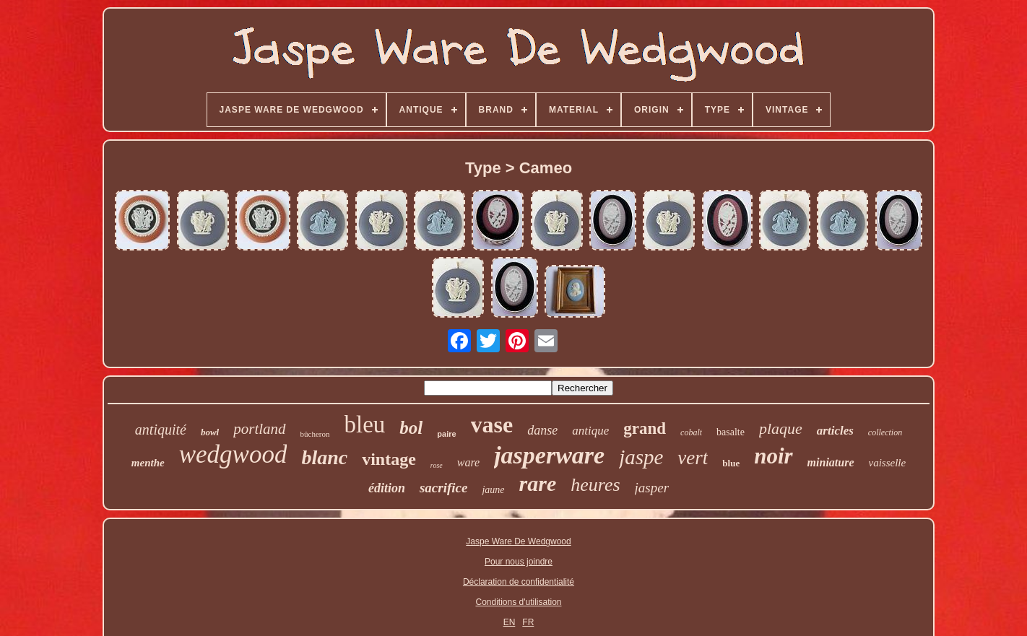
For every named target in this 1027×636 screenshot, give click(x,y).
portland (259, 428)
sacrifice (443, 487)
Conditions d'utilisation (518, 602)
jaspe (641, 457)
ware (468, 462)
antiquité (160, 429)
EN (509, 622)
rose (436, 465)
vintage (389, 459)
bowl (210, 432)
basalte (730, 432)
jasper (652, 487)
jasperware (549, 455)
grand (644, 428)
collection (885, 432)
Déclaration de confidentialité (518, 582)
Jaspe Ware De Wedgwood (518, 541)
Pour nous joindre (518, 562)
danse (542, 430)
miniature (830, 462)
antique (590, 430)
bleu (365, 424)
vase (492, 424)
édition (386, 488)
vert (692, 458)
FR (528, 622)
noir (773, 456)
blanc (324, 457)
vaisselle (887, 463)
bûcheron (315, 434)
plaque (780, 428)
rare (538, 483)
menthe (148, 463)
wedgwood (233, 454)
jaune (493, 489)
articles (835, 430)
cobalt (691, 432)
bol (410, 427)
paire (446, 434)
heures (595, 484)
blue (731, 463)
